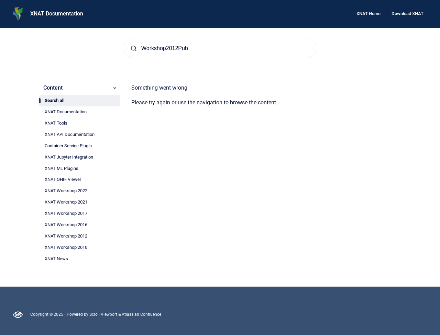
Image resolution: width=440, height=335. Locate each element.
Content (80, 87)
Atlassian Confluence (141, 314)
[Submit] (133, 48)
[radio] (79, 100)
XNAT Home (368, 13)
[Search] (220, 48)
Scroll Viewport (103, 314)
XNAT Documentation (56, 13)
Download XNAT (408, 13)
